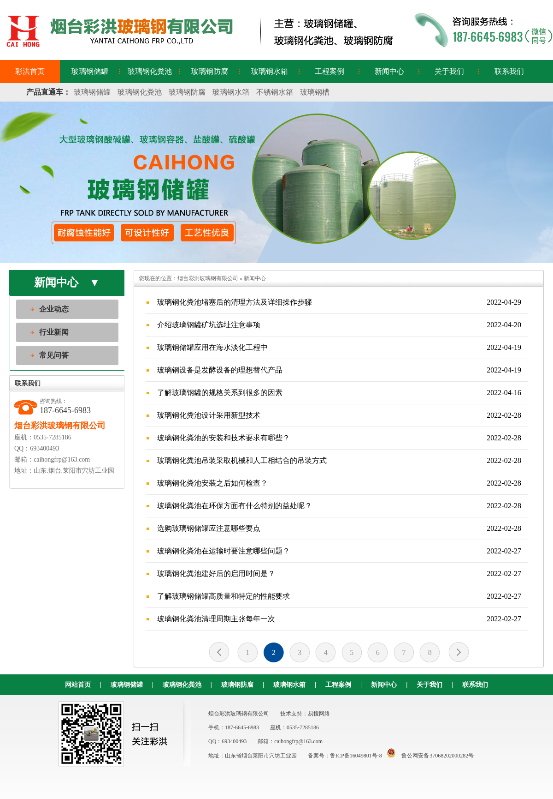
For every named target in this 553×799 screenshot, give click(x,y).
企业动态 (54, 309)
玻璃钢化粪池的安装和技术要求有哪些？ (339, 438)
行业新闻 (54, 332)
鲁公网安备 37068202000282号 (428, 755)
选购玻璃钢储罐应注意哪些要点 (339, 528)
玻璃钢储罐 (89, 71)
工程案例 (329, 71)
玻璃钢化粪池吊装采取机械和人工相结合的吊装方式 (339, 461)
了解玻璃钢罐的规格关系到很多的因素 (339, 393)
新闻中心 (389, 71)
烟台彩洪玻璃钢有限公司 (207, 278)
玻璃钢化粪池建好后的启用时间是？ (339, 574)
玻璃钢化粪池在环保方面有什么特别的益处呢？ (339, 506)
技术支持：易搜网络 (305, 713)
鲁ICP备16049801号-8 (356, 755)
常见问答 (54, 355)
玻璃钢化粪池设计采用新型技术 (339, 415)
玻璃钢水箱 (269, 71)
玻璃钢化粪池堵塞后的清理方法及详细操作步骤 (339, 302)
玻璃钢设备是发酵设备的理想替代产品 (339, 370)
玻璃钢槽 (314, 92)
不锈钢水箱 (274, 92)
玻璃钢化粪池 (150, 71)
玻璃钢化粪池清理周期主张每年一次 (339, 619)
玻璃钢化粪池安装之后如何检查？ (339, 483)
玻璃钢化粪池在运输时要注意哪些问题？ (339, 551)
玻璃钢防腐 (209, 71)
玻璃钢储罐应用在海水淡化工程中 (339, 347)
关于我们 (449, 71)
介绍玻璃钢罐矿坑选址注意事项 (339, 325)
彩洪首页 (30, 71)
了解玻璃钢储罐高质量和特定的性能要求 (339, 596)
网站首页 (78, 684)
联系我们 (509, 71)
